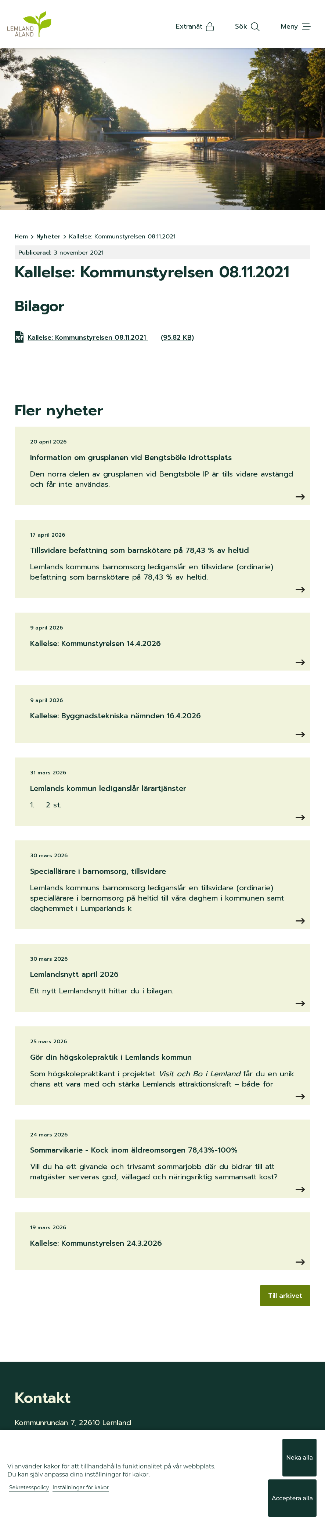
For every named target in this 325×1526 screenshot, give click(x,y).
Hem (21, 237)
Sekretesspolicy (29, 1502)
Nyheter (48, 237)
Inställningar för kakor (81, 1502)
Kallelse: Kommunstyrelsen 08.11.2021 (112, 336)
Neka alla (298, 1479)
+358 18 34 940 (42, 1443)
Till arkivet (285, 1295)
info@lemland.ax (44, 1452)
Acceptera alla (290, 1505)
